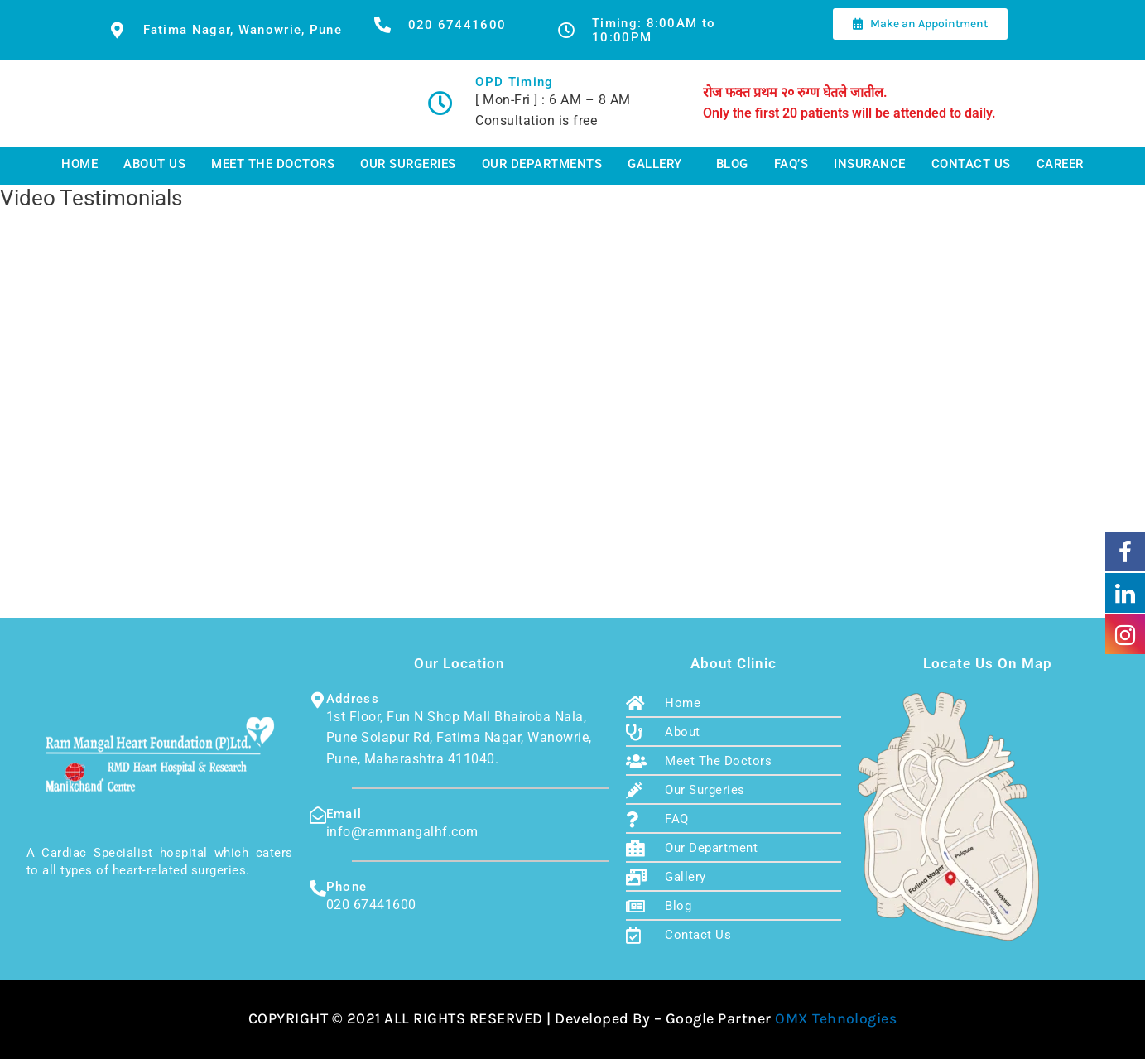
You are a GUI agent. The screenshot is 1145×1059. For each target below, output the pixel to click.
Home (79, 164)
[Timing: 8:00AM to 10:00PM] (566, 30)
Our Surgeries (408, 164)
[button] (659, 165)
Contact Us (971, 164)
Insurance (870, 164)
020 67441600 (457, 24)
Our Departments (542, 164)
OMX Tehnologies (836, 1018)
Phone (347, 886)
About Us (154, 164)
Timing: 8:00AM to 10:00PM (653, 30)
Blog (732, 164)
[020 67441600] (382, 25)
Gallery (655, 164)
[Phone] (318, 888)
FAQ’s (791, 164)
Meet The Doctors (272, 164)
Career (1060, 164)
